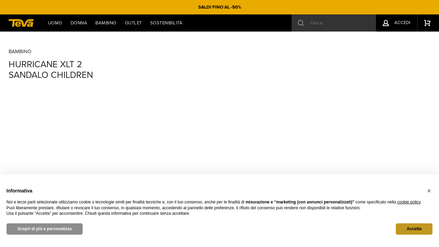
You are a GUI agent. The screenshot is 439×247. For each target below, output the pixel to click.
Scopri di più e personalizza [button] (44, 228)
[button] (429, 190)
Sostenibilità (166, 23)
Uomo (55, 23)
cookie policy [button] (408, 202)
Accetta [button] (414, 228)
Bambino (106, 23)
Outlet (133, 23)
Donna (79, 23)
